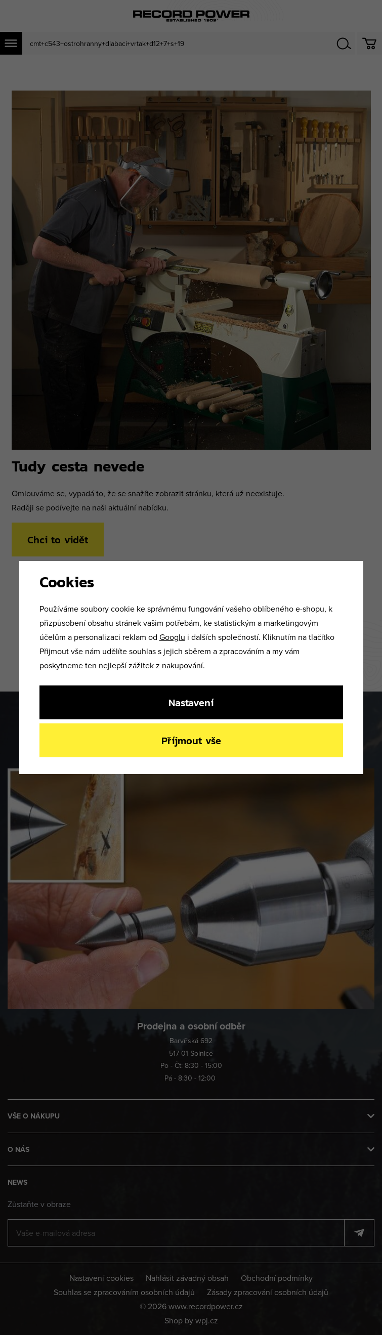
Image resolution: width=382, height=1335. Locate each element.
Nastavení (191, 702)
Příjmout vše (191, 740)
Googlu (172, 636)
